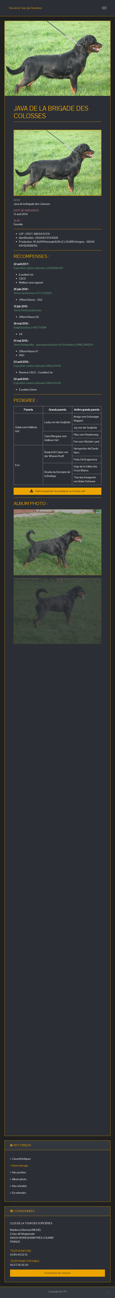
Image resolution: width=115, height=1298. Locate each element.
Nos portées (18, 1172)
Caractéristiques (20, 1158)
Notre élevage (19, 1165)
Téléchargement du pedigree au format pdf (57, 491)
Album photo (18, 1179)
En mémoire (18, 1192)
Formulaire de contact (58, 1273)
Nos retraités (18, 1186)
